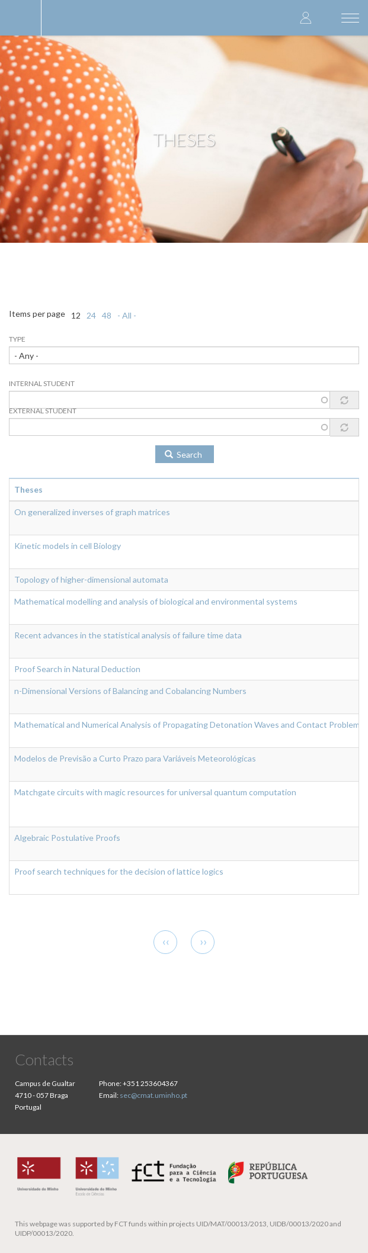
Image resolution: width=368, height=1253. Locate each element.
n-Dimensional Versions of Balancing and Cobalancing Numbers (130, 691)
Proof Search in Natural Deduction (77, 669)
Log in (306, 17)
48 (106, 315)
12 (76, 315)
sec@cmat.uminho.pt (153, 1095)
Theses (28, 489)
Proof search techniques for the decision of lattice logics (118, 871)
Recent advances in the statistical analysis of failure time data (128, 635)
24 (91, 315)
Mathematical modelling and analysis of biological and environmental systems (155, 601)
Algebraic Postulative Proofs (67, 838)
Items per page (37, 314)
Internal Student (42, 383)
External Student (42, 410)
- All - (126, 315)
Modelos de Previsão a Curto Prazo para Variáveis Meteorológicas (135, 758)
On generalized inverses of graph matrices (92, 512)
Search (184, 454)
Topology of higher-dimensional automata (91, 579)
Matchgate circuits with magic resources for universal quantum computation (155, 792)
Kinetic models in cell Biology (67, 546)
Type (17, 339)
